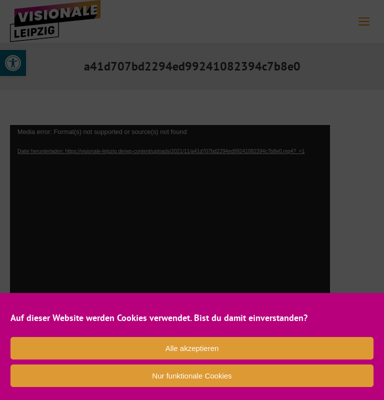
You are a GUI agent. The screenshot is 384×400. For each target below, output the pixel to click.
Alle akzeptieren (192, 348)
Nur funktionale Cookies (192, 376)
